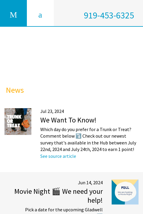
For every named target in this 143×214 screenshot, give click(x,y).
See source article (58, 156)
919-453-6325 (109, 15)
